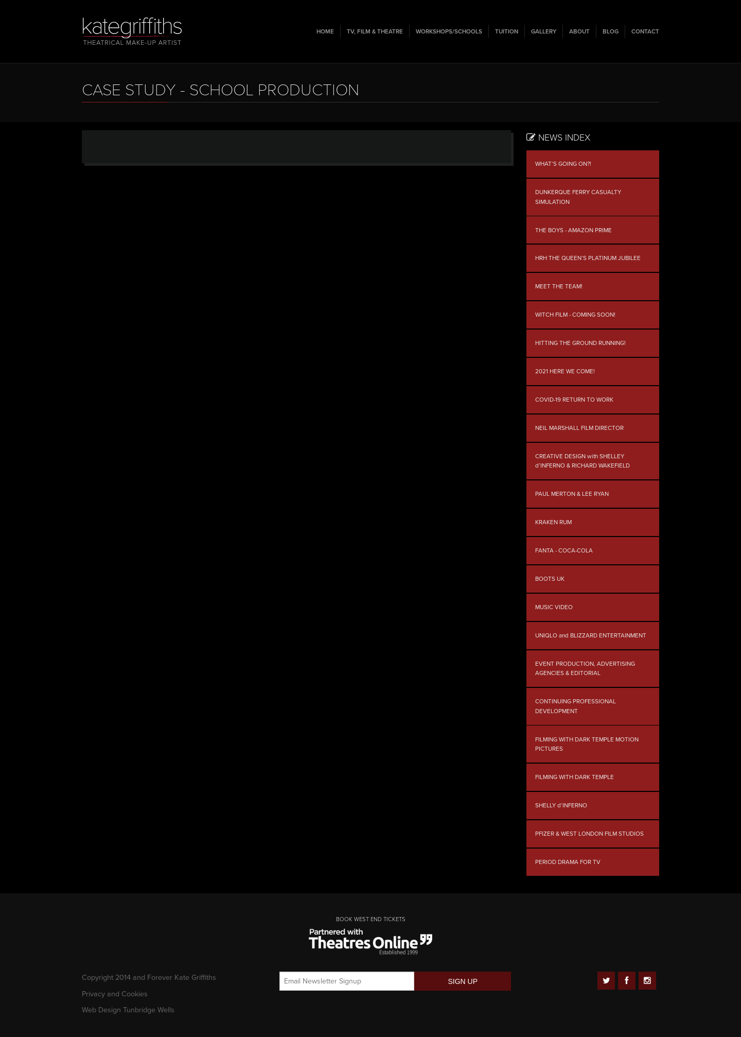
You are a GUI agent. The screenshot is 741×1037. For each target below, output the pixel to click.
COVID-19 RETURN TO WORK (574, 399)
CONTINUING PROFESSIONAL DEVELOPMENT (575, 706)
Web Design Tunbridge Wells (128, 1010)
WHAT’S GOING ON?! (563, 163)
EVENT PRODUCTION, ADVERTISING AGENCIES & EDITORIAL (585, 668)
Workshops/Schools (449, 31)
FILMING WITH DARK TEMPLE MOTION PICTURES (587, 744)
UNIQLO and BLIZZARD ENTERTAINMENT (590, 635)
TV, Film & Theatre (375, 31)
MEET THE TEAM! (559, 286)
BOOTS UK (549, 578)
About (579, 31)
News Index (558, 137)
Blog (611, 31)
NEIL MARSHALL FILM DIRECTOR (579, 427)
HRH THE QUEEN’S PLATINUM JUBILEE (588, 258)
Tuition (506, 31)
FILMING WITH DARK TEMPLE (574, 777)
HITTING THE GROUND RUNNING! (580, 343)
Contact (645, 31)
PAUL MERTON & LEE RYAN (572, 493)
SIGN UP (463, 981)
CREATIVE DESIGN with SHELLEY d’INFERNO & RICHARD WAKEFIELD (582, 461)
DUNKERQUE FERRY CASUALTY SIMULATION (578, 196)
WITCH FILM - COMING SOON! (575, 314)
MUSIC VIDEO (554, 607)
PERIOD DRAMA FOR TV (568, 862)
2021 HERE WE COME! (565, 371)
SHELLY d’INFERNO (561, 805)
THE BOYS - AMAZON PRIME (573, 230)
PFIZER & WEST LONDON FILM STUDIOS (589, 833)
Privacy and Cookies (115, 994)
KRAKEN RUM (553, 522)
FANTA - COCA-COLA (564, 550)
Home (325, 31)
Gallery (543, 31)
